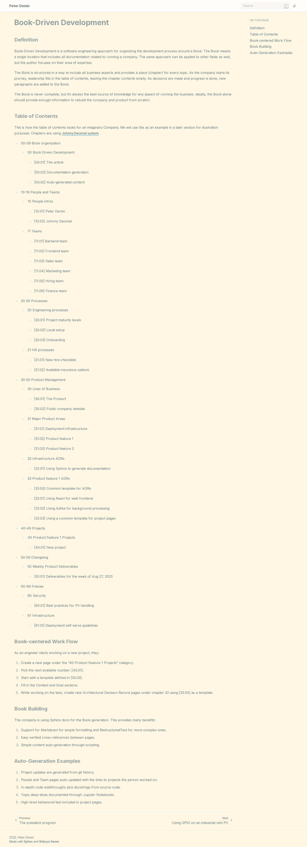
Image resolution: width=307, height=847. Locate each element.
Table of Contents (264, 34)
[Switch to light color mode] (294, 6)
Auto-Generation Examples (271, 53)
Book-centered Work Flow (270, 40)
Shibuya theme (49, 841)
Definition (257, 28)
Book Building (260, 46)
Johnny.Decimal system (80, 133)
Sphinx (28, 841)
